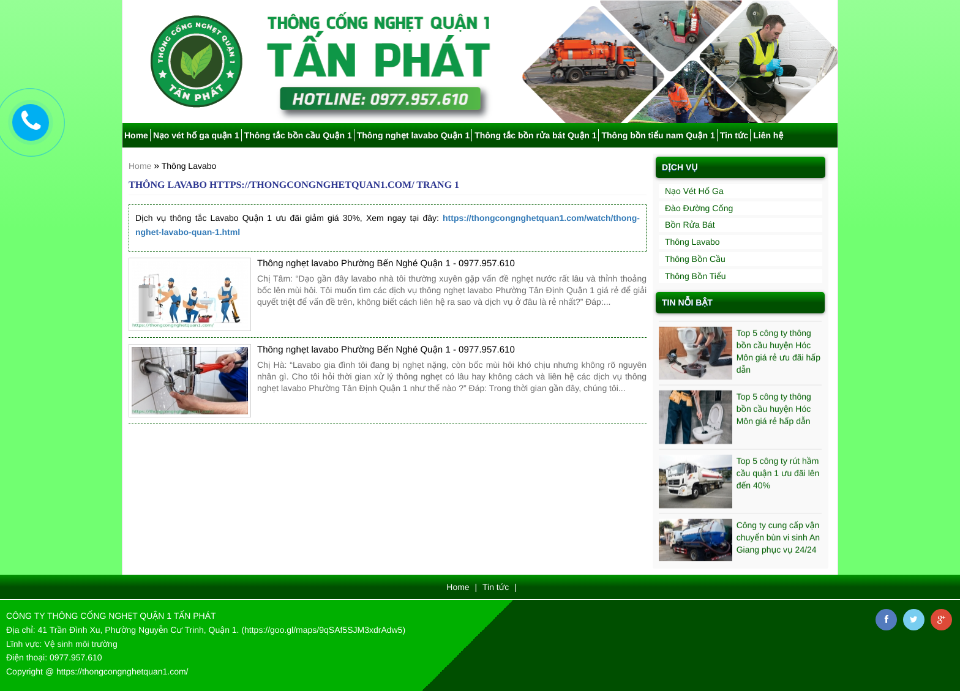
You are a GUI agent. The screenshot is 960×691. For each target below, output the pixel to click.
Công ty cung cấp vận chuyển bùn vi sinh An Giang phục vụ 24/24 (778, 539)
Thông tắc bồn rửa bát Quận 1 (535, 135)
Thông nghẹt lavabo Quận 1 (413, 135)
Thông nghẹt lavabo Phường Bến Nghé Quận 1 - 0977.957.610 (386, 263)
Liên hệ (768, 135)
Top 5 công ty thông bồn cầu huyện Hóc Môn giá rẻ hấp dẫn (774, 411)
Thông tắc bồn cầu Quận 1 (298, 135)
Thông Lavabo (189, 166)
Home (136, 135)
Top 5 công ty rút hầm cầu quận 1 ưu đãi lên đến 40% (778, 475)
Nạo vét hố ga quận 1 (196, 135)
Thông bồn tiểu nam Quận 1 (657, 135)
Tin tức (734, 135)
